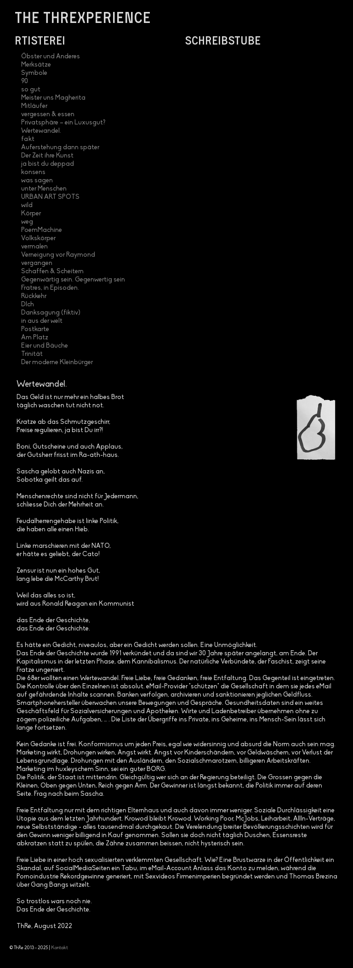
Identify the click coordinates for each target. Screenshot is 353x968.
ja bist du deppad (47, 164)
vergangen (36, 263)
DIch (27, 304)
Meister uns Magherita (53, 98)
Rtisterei (40, 39)
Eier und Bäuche (44, 346)
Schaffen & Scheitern (52, 271)
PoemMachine (41, 230)
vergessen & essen (47, 114)
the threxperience (83, 16)
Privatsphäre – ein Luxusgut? (63, 122)
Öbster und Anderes (50, 56)
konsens (33, 172)
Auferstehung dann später (60, 147)
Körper (31, 213)
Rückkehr (33, 296)
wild (27, 205)
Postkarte (35, 329)
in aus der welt (42, 321)
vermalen (34, 246)
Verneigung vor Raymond (58, 255)
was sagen (37, 180)
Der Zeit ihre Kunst (47, 155)
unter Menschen (44, 189)
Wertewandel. (41, 131)
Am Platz (34, 337)
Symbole (34, 73)
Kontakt (59, 948)
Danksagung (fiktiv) (50, 313)
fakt (27, 139)
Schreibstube (223, 39)
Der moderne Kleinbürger (57, 362)
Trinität (32, 354)
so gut (30, 89)
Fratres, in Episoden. (50, 288)
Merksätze (36, 65)
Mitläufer (34, 106)
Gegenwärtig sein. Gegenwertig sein (73, 279)
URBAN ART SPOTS (50, 197)
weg (27, 222)
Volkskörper (38, 238)
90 (24, 81)
